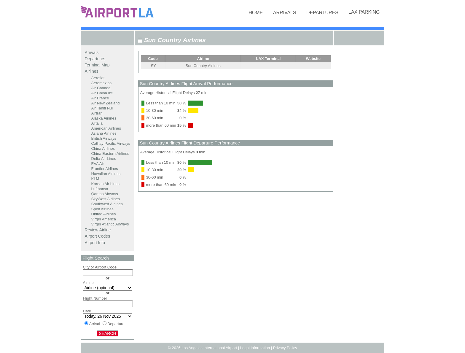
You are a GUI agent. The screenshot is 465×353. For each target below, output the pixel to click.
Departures (322, 12)
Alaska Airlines (104, 118)
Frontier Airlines (104, 168)
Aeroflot (98, 78)
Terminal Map (97, 65)
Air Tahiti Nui (102, 108)
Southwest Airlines (107, 204)
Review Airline (98, 230)
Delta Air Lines (103, 158)
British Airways (104, 138)
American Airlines (106, 128)
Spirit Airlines (102, 209)
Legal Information (255, 348)
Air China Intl (102, 93)
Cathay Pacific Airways (110, 143)
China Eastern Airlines (110, 153)
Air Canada (101, 88)
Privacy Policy (285, 348)
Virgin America (103, 219)
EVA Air (97, 163)
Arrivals (284, 12)
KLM (95, 178)
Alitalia (97, 123)
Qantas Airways (104, 194)
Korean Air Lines (105, 184)
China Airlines (103, 148)
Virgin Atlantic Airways (110, 224)
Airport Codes (97, 236)
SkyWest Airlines (105, 199)
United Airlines (103, 214)
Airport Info (95, 242)
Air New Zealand (105, 103)
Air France (100, 98)
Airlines (91, 71)
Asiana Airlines (104, 133)
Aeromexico (101, 83)
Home (256, 12)
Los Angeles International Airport (209, 348)
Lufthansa (99, 189)
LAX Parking (364, 12)
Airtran (97, 113)
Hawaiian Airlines (106, 173)
